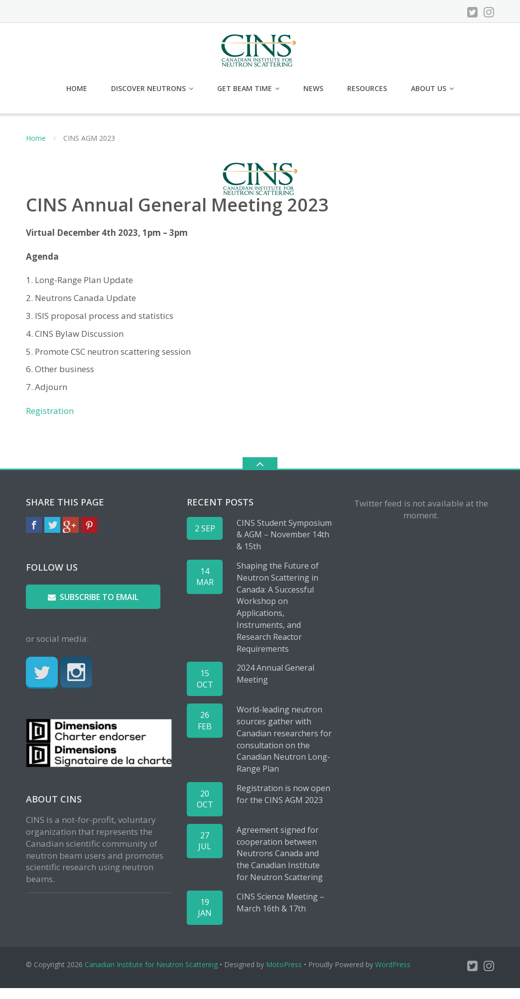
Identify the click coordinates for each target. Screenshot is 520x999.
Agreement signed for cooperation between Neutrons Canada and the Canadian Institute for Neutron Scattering (280, 853)
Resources (367, 88)
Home (76, 88)
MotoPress (284, 964)
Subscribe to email (93, 597)
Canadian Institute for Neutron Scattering (151, 964)
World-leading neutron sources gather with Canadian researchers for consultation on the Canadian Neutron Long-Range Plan (284, 739)
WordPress (392, 964)
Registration (50, 410)
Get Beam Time (244, 88)
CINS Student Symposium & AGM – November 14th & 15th (284, 534)
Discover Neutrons (148, 88)
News (313, 88)
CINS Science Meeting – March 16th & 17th (280, 902)
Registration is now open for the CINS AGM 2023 (283, 794)
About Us (428, 88)
